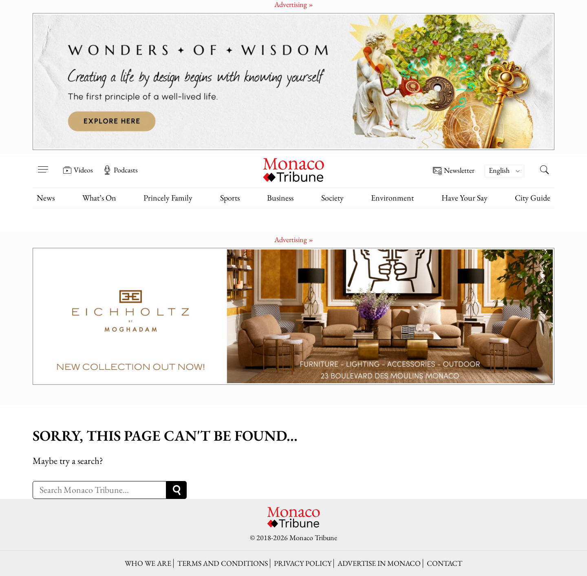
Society (332, 197)
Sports (230, 197)
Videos (78, 170)
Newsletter (453, 171)
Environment (392, 197)
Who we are (148, 563)
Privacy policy (302, 563)
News (46, 197)
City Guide (532, 197)
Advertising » (293, 239)
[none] (508, 171)
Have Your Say (464, 197)
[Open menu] (43, 164)
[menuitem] (504, 171)
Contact (444, 563)
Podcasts (120, 170)
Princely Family (167, 197)
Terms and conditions (222, 563)
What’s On (99, 197)
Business (280, 197)
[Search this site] (544, 171)
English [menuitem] (499, 170)
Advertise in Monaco (379, 563)
